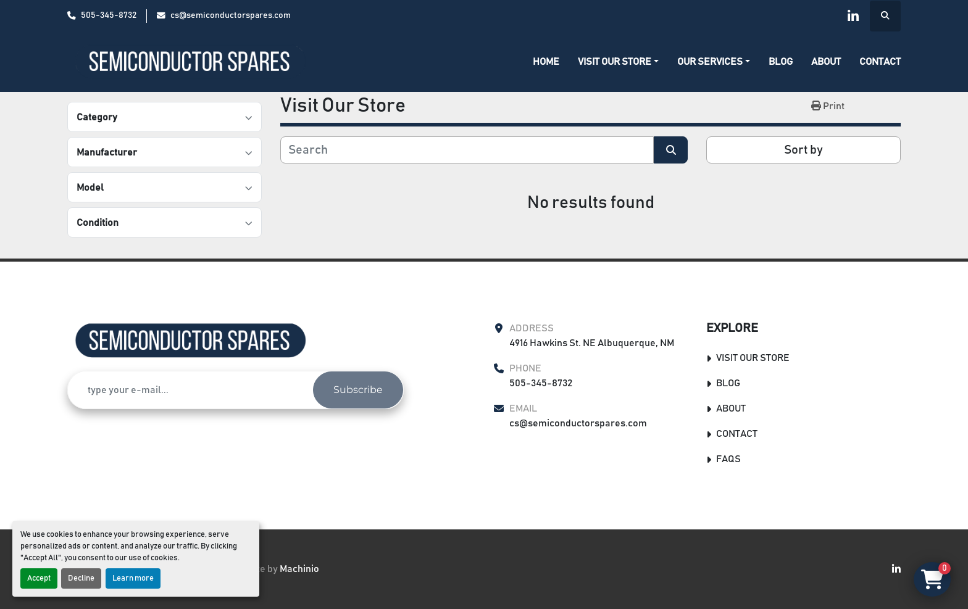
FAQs (728, 459)
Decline (81, 578)
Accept (39, 578)
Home (546, 62)
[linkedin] (853, 16)
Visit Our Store (614, 62)
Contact (880, 62)
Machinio (299, 569)
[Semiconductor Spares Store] (190, 341)
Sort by (803, 150)
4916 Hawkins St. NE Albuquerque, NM (591, 343)
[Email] (190, 389)
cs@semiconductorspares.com (230, 15)
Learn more (133, 578)
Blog (781, 62)
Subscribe (358, 390)
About (826, 62)
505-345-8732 (108, 15)
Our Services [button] (710, 62)
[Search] (467, 150)
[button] (618, 61)
